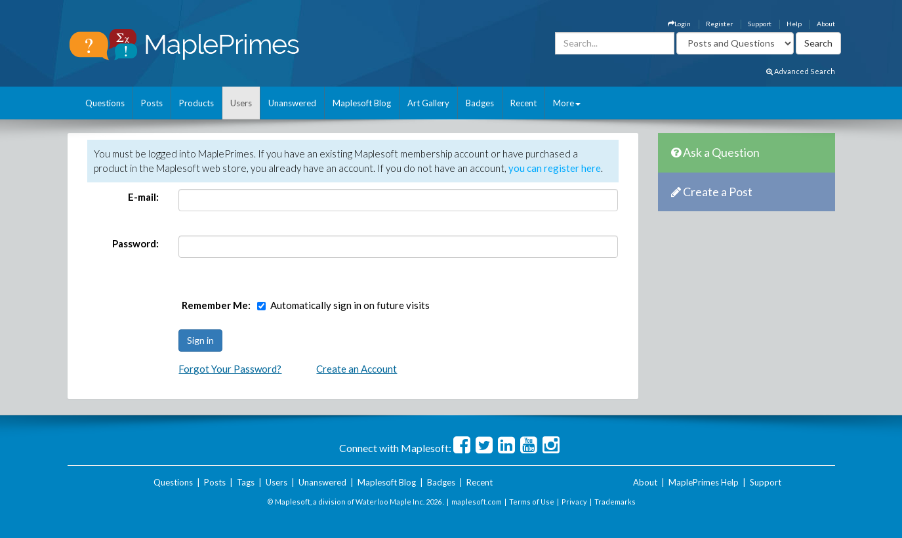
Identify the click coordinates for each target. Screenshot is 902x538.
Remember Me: (216, 305)
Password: (135, 243)
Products (196, 103)
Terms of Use (531, 501)
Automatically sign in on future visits (350, 305)
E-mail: (143, 197)
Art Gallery (428, 103)
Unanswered (292, 103)
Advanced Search (800, 71)
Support (759, 24)
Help (794, 24)
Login (679, 24)
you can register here (554, 168)
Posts (152, 103)
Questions (105, 103)
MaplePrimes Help (703, 482)
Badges (480, 103)
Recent (523, 103)
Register (719, 24)
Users (241, 103)
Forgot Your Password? (229, 369)
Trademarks (615, 501)
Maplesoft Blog (362, 103)
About (826, 24)
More (567, 103)
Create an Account (356, 369)
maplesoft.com (476, 501)
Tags (246, 482)
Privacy (574, 501)
